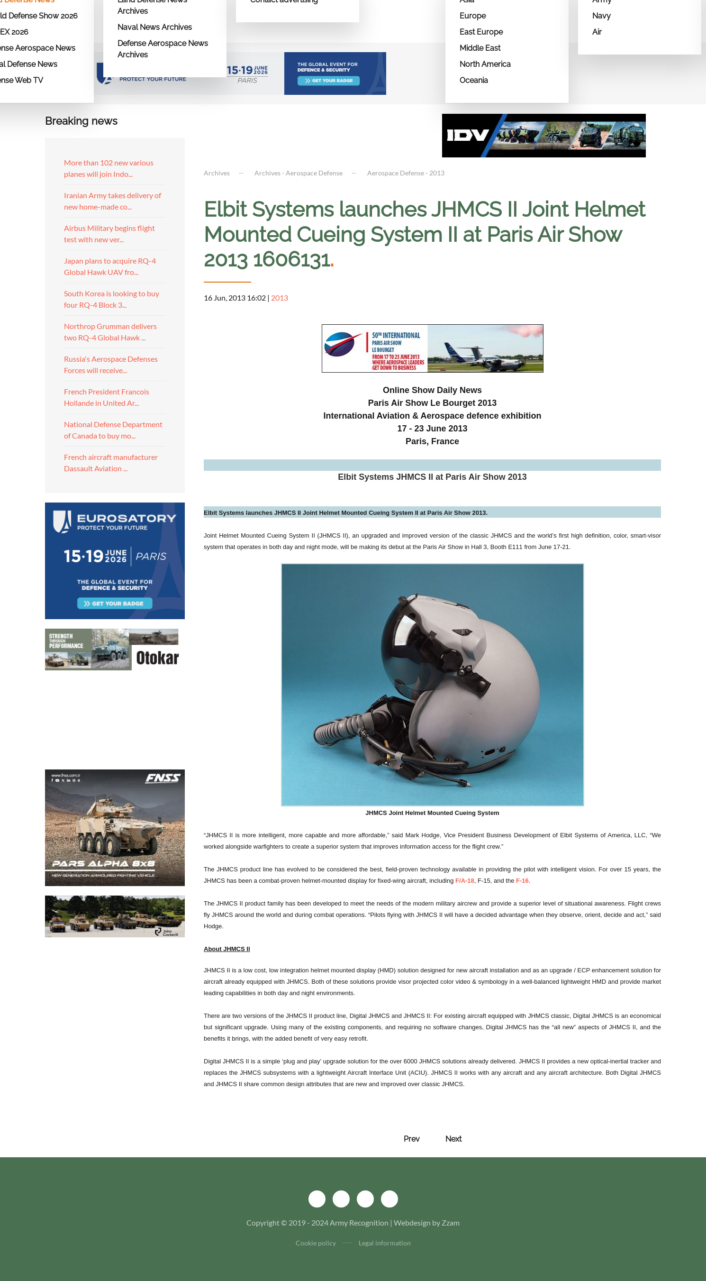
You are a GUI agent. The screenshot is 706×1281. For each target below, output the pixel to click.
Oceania (474, 80)
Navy (601, 15)
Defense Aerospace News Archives (163, 49)
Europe (473, 15)
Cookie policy (316, 1243)
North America (485, 64)
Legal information (385, 1243)
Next (453, 1139)
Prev (412, 1139)
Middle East (480, 48)
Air (597, 32)
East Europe (481, 32)
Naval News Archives (155, 27)
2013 (279, 297)
